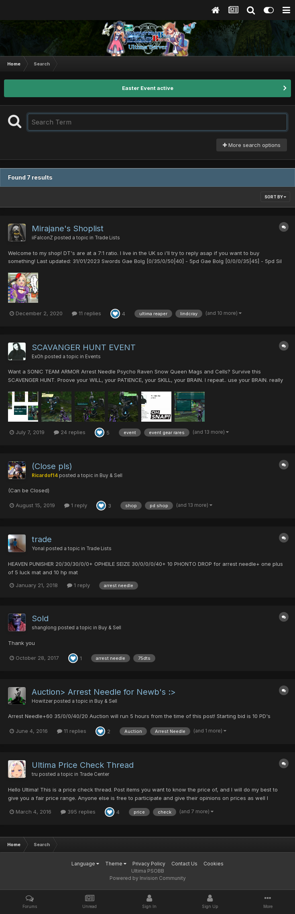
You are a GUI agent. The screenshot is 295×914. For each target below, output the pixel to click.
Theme (115, 864)
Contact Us (184, 864)
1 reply (75, 505)
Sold (40, 618)
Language (85, 864)
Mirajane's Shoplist (68, 228)
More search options (252, 145)
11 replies (86, 313)
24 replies (69, 432)
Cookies (213, 864)
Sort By (275, 196)
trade (42, 539)
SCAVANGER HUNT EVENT (84, 347)
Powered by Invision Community (148, 878)
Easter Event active (147, 88)
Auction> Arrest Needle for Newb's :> (104, 692)
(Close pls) (52, 466)
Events (93, 356)
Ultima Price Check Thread (83, 765)
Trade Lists (107, 238)
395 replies (78, 811)
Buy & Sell (111, 475)
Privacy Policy (148, 864)
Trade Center (94, 774)
